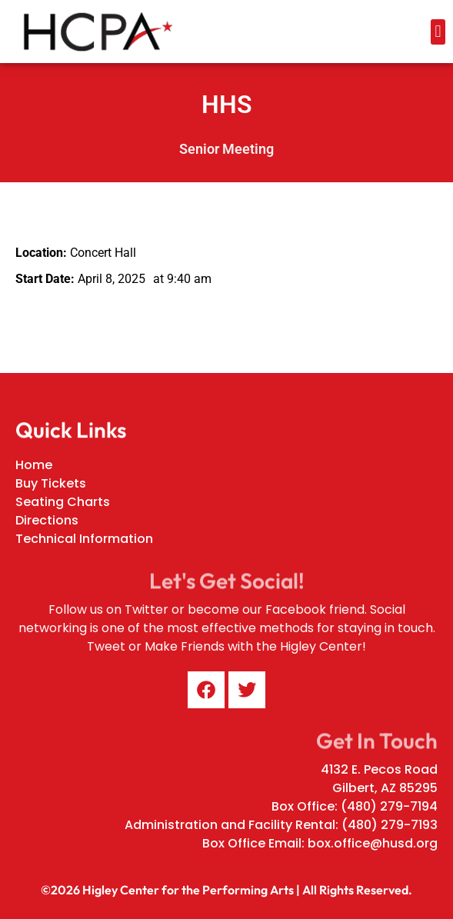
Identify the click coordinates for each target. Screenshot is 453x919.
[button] (438, 32)
